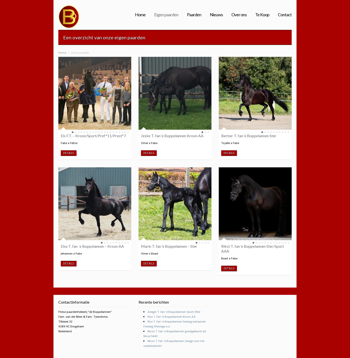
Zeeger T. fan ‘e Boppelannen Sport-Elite (174, 312)
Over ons (239, 14)
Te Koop (262, 14)
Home (140, 14)
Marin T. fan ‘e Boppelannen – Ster (169, 246)
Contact (285, 14)
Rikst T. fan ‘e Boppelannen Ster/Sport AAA (252, 248)
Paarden (194, 14)
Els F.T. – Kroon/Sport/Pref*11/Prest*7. (94, 135)
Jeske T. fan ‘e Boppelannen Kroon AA (172, 135)
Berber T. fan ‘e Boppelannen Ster (248, 135)
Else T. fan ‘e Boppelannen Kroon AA (172, 317)
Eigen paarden (166, 14)
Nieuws (216, 14)
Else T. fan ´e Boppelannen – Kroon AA (92, 246)
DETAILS (68, 153)
